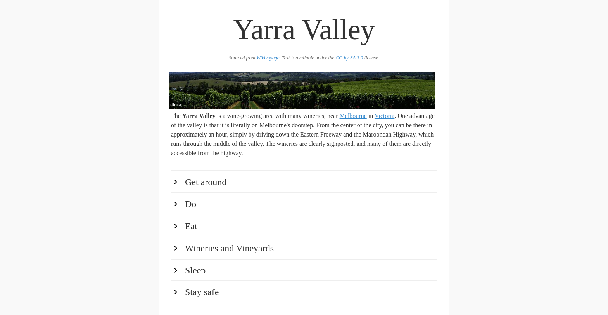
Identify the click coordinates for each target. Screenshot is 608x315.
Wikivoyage (267, 58)
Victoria (384, 115)
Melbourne (353, 115)
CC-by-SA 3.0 (349, 58)
